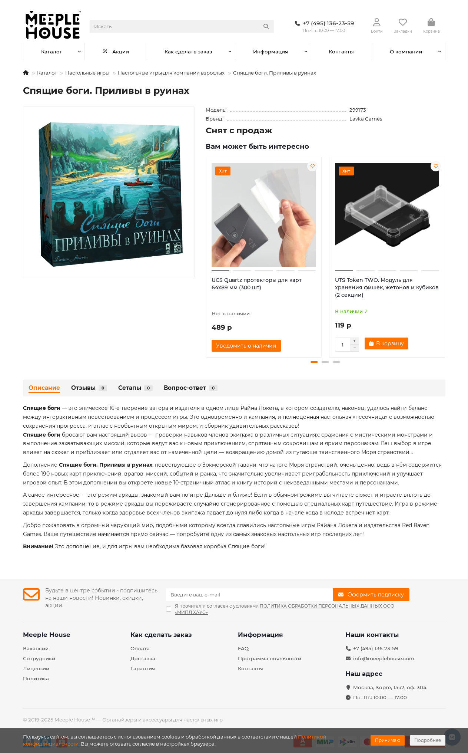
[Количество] (342, 345)
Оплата (140, 648)
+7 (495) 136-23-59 (375, 648)
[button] (314, 362)
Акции (115, 52)
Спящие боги (246, 546)
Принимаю (387, 740)
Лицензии (36, 668)
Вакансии (36, 648)
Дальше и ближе (228, 494)
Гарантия (142, 668)
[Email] (249, 594)
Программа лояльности (269, 658)
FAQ (243, 648)
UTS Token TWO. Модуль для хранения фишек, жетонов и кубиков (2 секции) (387, 287)
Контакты (341, 52)
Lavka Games (365, 119)
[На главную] (26, 73)
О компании (406, 52)
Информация (270, 52)
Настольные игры (87, 73)
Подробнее (427, 740)
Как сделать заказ (188, 52)
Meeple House (46, 634)
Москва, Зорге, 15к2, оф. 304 (389, 687)
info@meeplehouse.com (383, 658)
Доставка (142, 658)
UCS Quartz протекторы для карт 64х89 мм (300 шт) (257, 284)
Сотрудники (39, 658)
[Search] (182, 26)
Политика (36, 678)
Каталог (51, 52)
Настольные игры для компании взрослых (171, 73)
